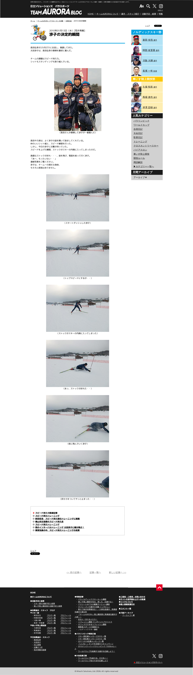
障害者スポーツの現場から (88, 627)
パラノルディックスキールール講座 (92, 599)
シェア (33, 551)
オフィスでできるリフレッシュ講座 (92, 624)
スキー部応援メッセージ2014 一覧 (92, 639)
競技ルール (139, 158)
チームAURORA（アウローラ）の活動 (50, 21)
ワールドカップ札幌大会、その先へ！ (93, 658)
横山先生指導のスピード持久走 (49, 521)
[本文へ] (160, 10)
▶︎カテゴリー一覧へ (144, 166)
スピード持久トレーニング (47, 515)
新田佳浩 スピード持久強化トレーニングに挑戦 (57, 518)
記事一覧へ (95, 572)
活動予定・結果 (149, 13)
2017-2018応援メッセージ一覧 (91, 641)
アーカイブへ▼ (128, 615)
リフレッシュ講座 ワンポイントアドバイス (95, 622)
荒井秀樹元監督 (40, 650)
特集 (161, 13)
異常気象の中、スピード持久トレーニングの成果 (57, 530)
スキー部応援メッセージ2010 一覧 (92, 636)
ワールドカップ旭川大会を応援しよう (93, 660)
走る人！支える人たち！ (88, 619)
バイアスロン (140, 150)
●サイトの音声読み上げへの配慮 (132, 599)
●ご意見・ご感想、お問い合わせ (132, 597)
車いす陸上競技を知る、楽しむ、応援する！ (95, 602)
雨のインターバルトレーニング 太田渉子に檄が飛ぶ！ (59, 527)
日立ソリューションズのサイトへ (148, 662)
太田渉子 (37, 642)
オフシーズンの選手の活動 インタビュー (94, 607)
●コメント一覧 (125, 608)
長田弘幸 (37, 640)
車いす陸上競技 (141, 154)
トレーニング (140, 141)
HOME (91, 13)
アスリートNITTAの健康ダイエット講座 (94, 604)
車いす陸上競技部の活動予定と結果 (48, 606)
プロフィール (65, 615)
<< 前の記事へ (74, 572)
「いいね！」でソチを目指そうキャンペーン (95, 644)
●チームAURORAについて (41, 597)
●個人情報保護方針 (127, 604)
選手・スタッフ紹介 (130, 13)
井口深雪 (37, 645)
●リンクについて (126, 602)
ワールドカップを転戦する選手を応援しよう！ (96, 651)
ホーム (32, 21)
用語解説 (138, 162)
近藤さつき (38, 647)
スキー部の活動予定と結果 (44, 603)
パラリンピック (141, 121)
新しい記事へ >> (117, 572)
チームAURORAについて (107, 13)
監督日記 (138, 137)
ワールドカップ (141, 125)
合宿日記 (69, 21)
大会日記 (138, 133)
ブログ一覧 (51, 615)
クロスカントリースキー (146, 145)
